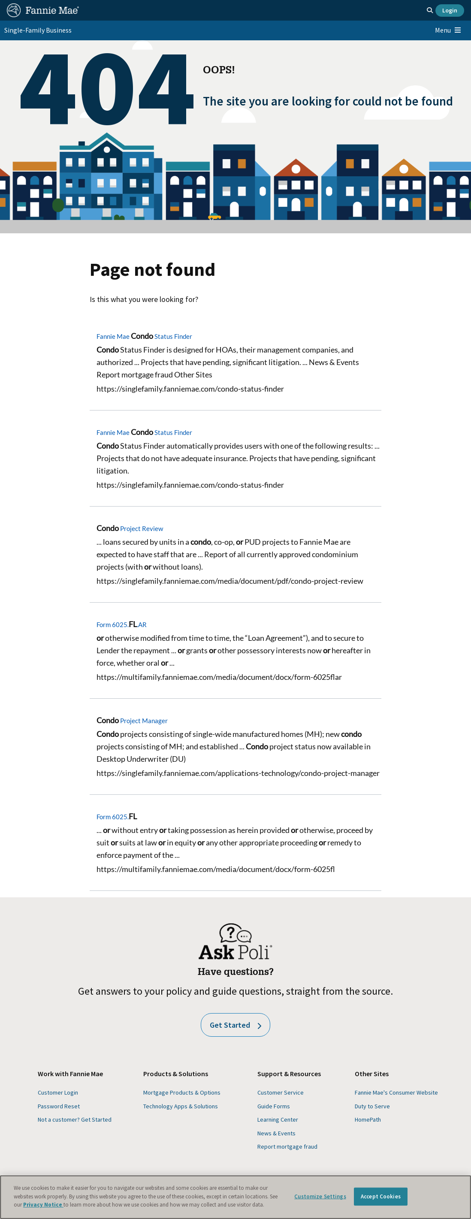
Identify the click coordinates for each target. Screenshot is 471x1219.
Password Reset (59, 1106)
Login (449, 10)
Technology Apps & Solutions (180, 1106)
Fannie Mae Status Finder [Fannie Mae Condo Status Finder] (144, 336)
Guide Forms (273, 1106)
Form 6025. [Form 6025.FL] (117, 817)
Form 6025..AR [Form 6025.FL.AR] (122, 624)
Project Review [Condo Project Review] (130, 528)
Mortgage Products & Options (181, 1092)
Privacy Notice (43, 1204)
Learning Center (277, 1119)
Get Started (235, 1025)
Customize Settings (320, 1196)
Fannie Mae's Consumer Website (396, 1092)
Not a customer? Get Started (75, 1119)
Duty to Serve (372, 1106)
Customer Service (280, 1092)
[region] (235, 1197)
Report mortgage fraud (287, 1146)
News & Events (276, 1133)
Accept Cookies (381, 1196)
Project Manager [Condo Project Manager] (132, 720)
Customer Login (58, 1092)
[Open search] (429, 10)
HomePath (368, 1119)
